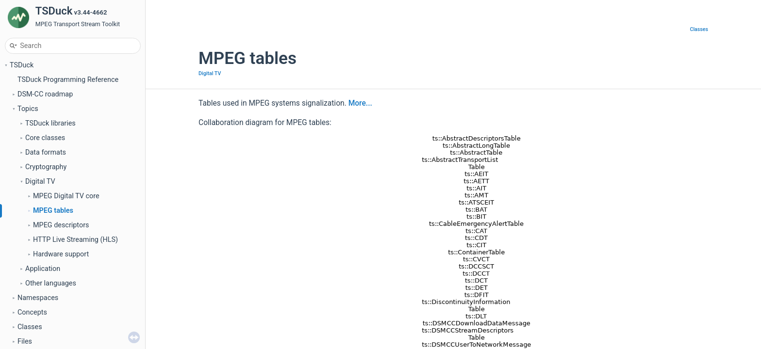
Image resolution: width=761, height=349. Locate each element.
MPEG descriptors (61, 225)
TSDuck (21, 65)
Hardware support (61, 254)
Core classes (45, 138)
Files (24, 341)
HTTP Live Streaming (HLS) (75, 240)
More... (360, 103)
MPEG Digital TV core (66, 196)
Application (42, 269)
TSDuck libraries (50, 123)
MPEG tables (53, 210)
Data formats (45, 152)
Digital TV (40, 181)
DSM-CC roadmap (45, 94)
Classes (29, 327)
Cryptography (45, 167)
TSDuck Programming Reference (67, 80)
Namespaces (37, 298)
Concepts (32, 312)
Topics (27, 109)
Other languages (50, 283)
